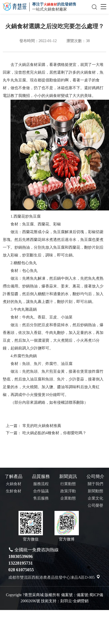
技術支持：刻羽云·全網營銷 (65, 601)
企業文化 (95, 498)
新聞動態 (95, 491)
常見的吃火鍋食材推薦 (41, 425)
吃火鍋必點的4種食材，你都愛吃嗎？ (54, 433)
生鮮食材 (13, 491)
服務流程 (41, 484)
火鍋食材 (13, 484)
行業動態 (68, 484)
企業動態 (68, 498)
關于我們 (95, 484)
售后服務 (41, 498)
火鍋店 (31, 65)
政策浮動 (68, 491)
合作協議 (41, 491)
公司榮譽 (95, 505)
